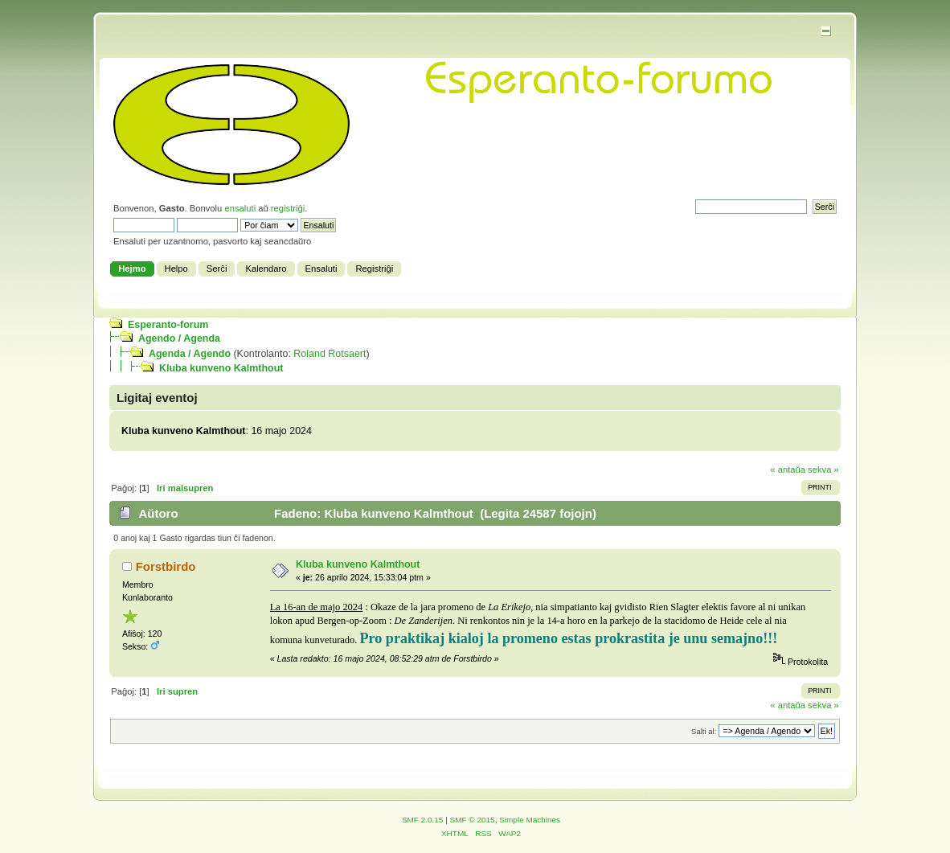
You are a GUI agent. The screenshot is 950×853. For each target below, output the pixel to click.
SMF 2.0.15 (423, 819)
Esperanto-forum (168, 324)
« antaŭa (787, 469)
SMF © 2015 (472, 819)
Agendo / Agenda (179, 338)
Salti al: (703, 731)
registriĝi (288, 208)
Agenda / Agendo (190, 353)
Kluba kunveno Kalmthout (221, 368)
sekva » (823, 469)
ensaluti (240, 208)
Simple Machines (529, 819)
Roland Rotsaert (329, 353)
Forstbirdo (166, 566)
